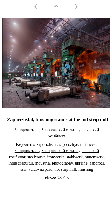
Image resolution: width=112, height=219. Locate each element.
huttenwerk (94, 157)
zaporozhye (68, 144)
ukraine (81, 163)
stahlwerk (74, 157)
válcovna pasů (41, 169)
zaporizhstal (46, 144)
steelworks (36, 157)
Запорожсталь (27, 150)
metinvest (88, 144)
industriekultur (21, 163)
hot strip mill (65, 169)
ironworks (55, 157)
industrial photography (54, 163)
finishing (85, 169)
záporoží (97, 163)
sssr (23, 169)
